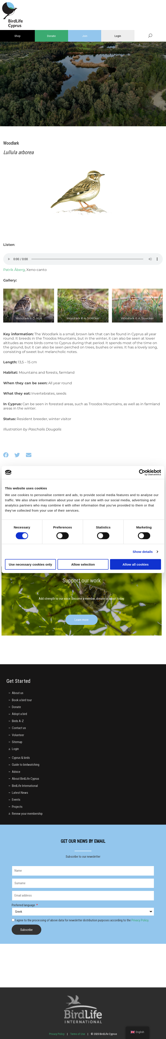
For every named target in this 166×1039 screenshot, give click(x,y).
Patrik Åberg (14, 270)
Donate (51, 36)
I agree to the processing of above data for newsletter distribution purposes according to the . (82, 920)
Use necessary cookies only (30, 564)
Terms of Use (77, 1034)
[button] (6, 455)
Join (84, 36)
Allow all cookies (136, 564)
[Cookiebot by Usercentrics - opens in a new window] (142, 472)
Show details (143, 551)
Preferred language (24, 905)
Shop (17, 36)
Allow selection (83, 564)
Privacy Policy (139, 920)
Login (118, 36)
